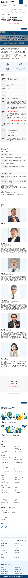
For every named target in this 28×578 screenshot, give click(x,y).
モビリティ (16, 473)
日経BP (2, 545)
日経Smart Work (4, 543)
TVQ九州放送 (16, 550)
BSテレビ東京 (16, 552)
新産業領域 (16, 482)
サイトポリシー (4, 514)
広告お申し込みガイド (18, 571)
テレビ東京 (16, 547)
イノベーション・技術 (6, 467)
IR (2, 449)
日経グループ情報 (18, 569)
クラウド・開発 (5, 471)
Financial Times (16, 543)
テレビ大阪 (3, 548)
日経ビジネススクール (5, 538)
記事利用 (2, 567)
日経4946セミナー (17, 538)
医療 (12, 12)
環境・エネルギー (6, 459)
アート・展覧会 (5, 492)
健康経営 (16, 448)
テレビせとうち (4, 552)
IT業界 (3, 481)
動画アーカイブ (4, 502)
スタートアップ (17, 449)
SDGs (15, 457)
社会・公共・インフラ (19, 459)
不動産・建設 (17, 479)
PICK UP (16, 499)
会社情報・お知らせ (4, 571)
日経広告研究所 (17, 557)
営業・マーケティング (19, 451)
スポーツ (16, 490)
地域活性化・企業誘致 (6, 457)
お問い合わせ (4, 510)
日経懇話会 (3, 557)
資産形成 (16, 487)
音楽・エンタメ (17, 492)
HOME (2, 9)
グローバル (4, 460)
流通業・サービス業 (18, 477)
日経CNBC (3, 554)
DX (2, 468)
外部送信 (3, 519)
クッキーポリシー (5, 517)
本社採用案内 (3, 569)
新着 (15, 500)
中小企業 (16, 481)
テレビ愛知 (16, 548)
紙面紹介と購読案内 (4, 573)
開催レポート (17, 502)
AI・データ (16, 467)
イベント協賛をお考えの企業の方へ (8, 512)
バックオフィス (5, 451)
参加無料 (22, 12)
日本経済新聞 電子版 (18, 573)
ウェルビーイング (18, 462)
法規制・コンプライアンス (20, 460)
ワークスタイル (5, 448)
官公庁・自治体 (5, 482)
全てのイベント (17, 504)
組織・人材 (16, 446)
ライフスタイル (5, 490)
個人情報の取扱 (17, 567)
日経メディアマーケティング (19, 545)
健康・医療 (16, 489)
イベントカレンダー (5, 499)
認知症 (17, 12)
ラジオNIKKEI (16, 554)
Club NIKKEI (3, 540)
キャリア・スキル (6, 487)
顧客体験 (4, 452)
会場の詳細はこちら (10, 85)
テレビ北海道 (3, 550)
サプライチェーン (6, 473)
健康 (8, 12)
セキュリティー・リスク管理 (20, 469)
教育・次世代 (5, 489)
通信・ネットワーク (18, 471)
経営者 (3, 446)
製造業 (3, 477)
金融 (3, 479)
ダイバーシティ (5, 462)
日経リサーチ (3, 547)
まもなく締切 (4, 500)
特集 (2, 504)
